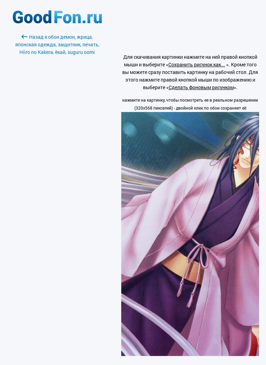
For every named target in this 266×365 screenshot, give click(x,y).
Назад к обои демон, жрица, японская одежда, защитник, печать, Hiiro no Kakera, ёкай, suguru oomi (57, 44)
